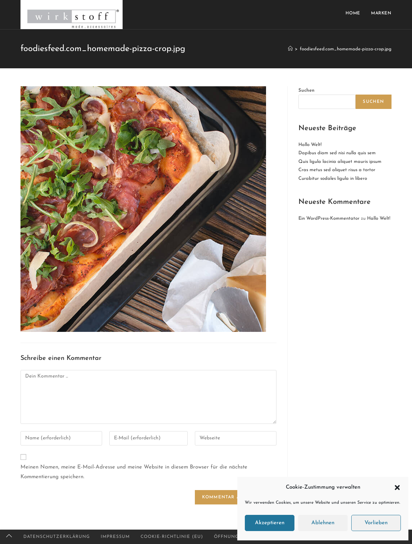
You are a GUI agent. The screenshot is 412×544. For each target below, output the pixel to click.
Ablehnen (322, 523)
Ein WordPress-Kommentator (329, 218)
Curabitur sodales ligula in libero (332, 178)
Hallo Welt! (310, 144)
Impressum (115, 537)
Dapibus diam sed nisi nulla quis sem (337, 153)
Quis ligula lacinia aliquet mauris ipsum (339, 161)
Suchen (306, 90)
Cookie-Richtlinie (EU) (172, 537)
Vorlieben (376, 523)
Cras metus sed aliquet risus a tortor (336, 170)
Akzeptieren (269, 523)
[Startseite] (290, 49)
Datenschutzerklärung (56, 537)
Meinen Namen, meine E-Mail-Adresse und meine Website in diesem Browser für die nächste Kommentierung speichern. (133, 472)
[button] (397, 487)
